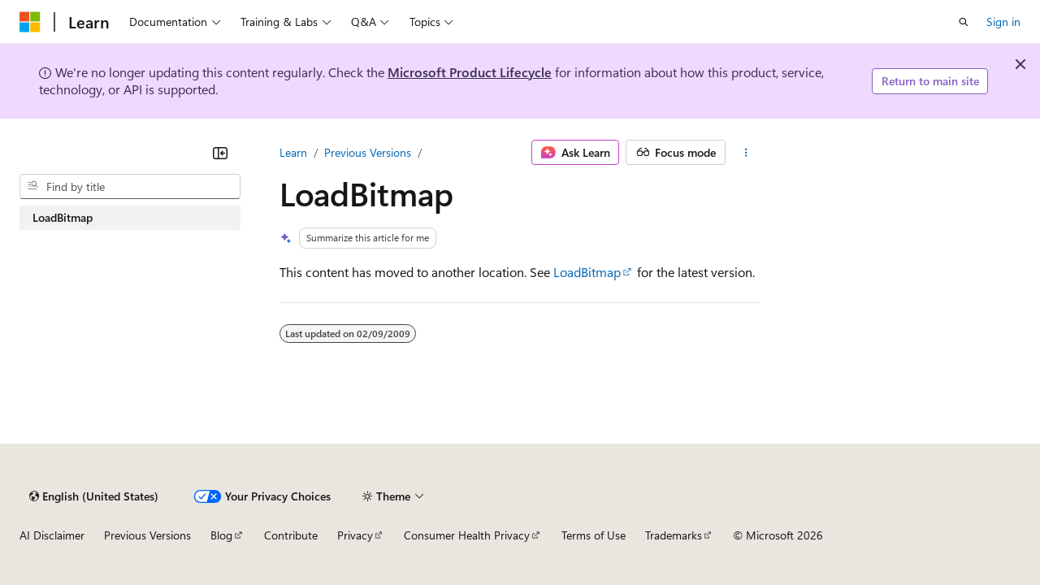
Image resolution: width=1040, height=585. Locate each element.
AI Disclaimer (52, 535)
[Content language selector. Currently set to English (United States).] (94, 496)
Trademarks (673, 535)
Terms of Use (593, 535)
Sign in (1003, 21)
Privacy (355, 535)
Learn (293, 152)
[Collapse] (220, 152)
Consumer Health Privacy (467, 535)
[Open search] (963, 22)
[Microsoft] (30, 21)
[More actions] (746, 153)
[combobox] (130, 187)
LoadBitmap (587, 271)
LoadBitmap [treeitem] (62, 217)
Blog (221, 535)
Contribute (291, 535)
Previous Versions (367, 152)
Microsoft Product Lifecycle (470, 71)
